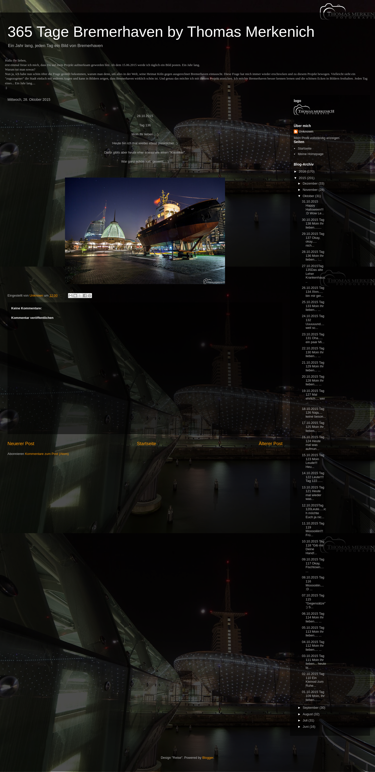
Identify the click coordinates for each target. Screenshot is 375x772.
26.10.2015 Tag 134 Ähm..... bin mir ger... (313, 291)
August (308, 714)
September (311, 707)
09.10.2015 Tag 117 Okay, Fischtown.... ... (313, 565)
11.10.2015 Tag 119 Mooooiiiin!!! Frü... (313, 529)
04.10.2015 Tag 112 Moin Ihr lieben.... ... (313, 645)
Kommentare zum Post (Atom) (47, 454)
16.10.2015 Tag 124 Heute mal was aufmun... (313, 443)
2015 (303, 178)
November (311, 190)
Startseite (146, 443)
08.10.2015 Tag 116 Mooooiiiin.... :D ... (313, 583)
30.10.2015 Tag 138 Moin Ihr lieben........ (313, 223)
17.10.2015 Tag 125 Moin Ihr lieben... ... (313, 426)
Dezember (311, 183)
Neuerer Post (21, 443)
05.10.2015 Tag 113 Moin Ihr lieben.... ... (313, 631)
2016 (303, 171)
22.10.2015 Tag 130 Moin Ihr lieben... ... (313, 352)
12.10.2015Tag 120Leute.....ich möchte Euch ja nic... (314, 511)
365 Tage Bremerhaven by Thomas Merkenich (161, 31)
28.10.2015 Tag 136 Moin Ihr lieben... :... (313, 255)
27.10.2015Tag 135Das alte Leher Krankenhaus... (314, 273)
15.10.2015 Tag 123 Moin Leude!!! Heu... (313, 461)
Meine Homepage (311, 154)
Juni (306, 726)
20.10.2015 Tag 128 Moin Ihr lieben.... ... (313, 380)
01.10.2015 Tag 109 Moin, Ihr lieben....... (313, 695)
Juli (305, 720)
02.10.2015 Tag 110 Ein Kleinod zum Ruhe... (313, 679)
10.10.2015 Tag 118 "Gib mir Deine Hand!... (313, 547)
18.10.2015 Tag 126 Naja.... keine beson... (314, 412)
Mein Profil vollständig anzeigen (317, 138)
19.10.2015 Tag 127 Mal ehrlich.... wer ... (313, 396)
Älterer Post (270, 443)
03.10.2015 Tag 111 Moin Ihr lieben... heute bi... (314, 661)
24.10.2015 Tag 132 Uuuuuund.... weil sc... (313, 322)
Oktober (309, 196)
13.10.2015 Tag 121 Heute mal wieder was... (313, 493)
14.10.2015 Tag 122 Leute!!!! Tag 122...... (313, 477)
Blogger (207, 757)
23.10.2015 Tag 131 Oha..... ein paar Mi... (313, 338)
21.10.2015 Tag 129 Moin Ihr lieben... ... (313, 366)
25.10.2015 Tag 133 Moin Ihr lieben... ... (313, 306)
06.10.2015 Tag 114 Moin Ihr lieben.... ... (313, 617)
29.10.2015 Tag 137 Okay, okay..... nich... (313, 239)
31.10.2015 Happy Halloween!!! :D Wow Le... (313, 207)
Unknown (306, 131)
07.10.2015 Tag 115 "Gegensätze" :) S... (313, 601)
